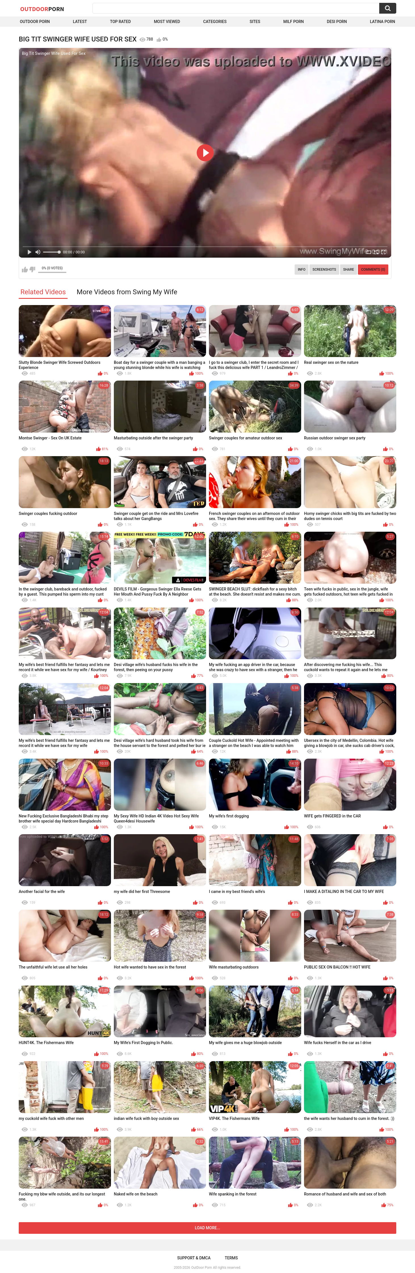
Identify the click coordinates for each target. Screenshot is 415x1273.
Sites (255, 21)
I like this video (25, 269)
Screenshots (324, 270)
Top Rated (120, 21)
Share (348, 270)
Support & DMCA (193, 1258)
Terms (231, 1258)
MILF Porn (293, 21)
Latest (80, 21)
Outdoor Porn (35, 21)
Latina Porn (382, 21)
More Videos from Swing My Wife (127, 292)
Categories (215, 21)
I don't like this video (32, 269)
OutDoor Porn (201, 1268)
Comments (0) (373, 270)
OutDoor (42, 9)
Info (301, 270)
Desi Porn (337, 21)
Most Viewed (167, 21)
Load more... (207, 1228)
